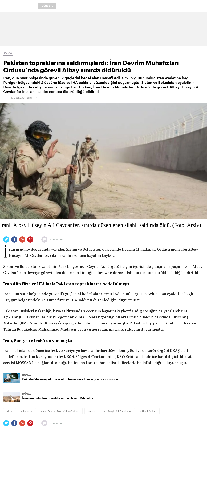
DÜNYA (8, 52)
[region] (103, 29)
